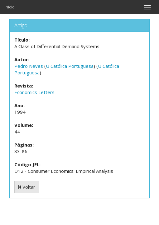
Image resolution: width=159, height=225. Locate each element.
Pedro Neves (28, 66)
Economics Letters (34, 92)
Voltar (26, 187)
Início (10, 7)
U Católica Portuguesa (70, 66)
